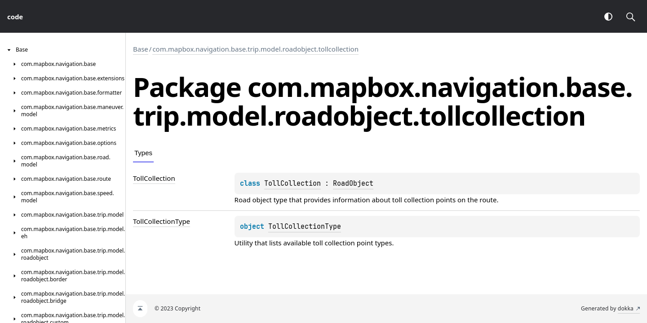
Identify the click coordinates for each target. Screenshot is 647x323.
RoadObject (353, 183)
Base (140, 48)
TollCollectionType (304, 226)
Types (143, 153)
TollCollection (292, 183)
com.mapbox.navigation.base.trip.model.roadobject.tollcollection (255, 48)
